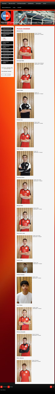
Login (53, 386)
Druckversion (5, 386)
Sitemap (11, 386)
